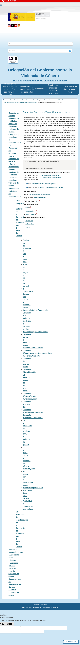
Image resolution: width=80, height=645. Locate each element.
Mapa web (25, 607)
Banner (27, 227)
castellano (35, 184)
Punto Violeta (56, 175)
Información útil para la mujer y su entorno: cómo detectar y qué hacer (10, 89)
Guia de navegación (35, 607)
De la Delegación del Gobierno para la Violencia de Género (21, 102)
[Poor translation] (10, 624)
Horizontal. (42, 198)
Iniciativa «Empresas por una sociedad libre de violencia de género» (13, 568)
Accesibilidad (54, 607)
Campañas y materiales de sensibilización (51, 100)
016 (40, 175)
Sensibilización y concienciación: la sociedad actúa (27, 89)
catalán (41, 184)
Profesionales (46, 175)
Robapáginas (29, 224)
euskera (48, 184)
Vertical (36, 198)
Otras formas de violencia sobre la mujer (70, 89)
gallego (53, 184)
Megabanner (29, 221)
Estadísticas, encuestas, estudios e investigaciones (53, 89)
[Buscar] (70, 43)
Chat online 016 (71, 642)
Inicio (6, 100)
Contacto (12, 51)
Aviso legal (46, 607)
